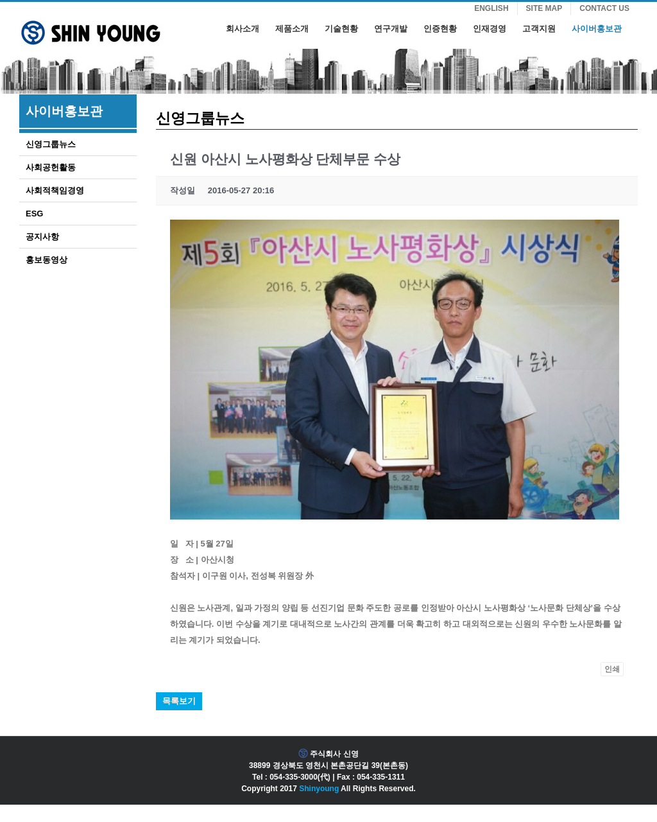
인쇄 (612, 669)
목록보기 (179, 701)
